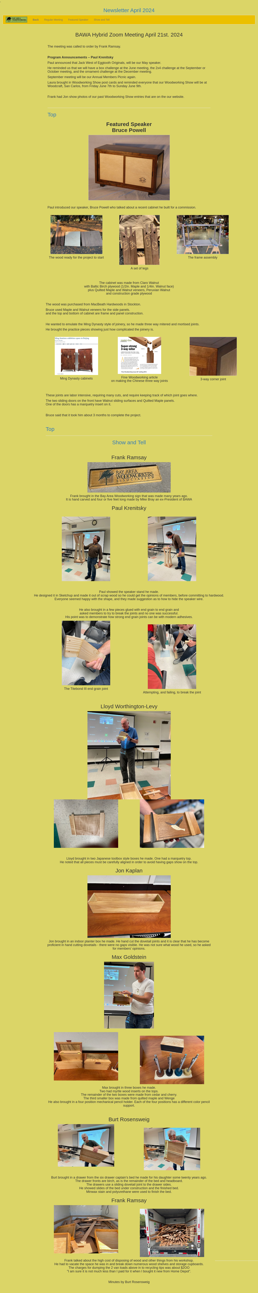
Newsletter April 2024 (128, 10)
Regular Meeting (53, 19)
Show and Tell (101, 19)
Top (52, 115)
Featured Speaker (78, 19)
